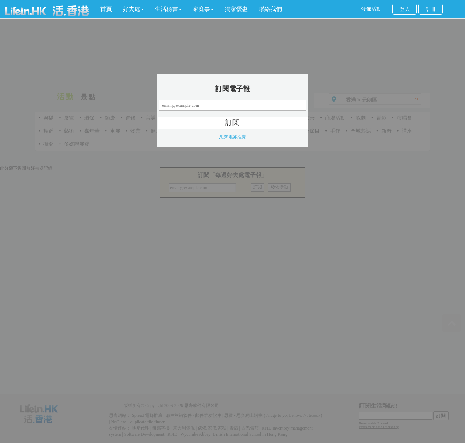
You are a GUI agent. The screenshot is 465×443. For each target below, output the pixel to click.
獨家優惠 (236, 9)
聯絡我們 (270, 9)
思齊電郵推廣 (232, 137)
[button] (133, 9)
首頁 (106, 9)
